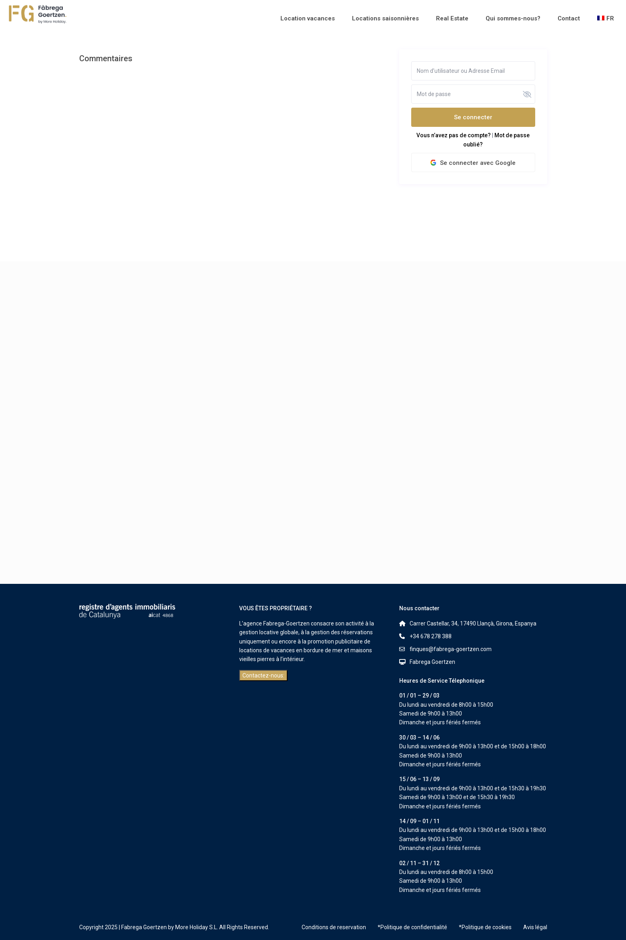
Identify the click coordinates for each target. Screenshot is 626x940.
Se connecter (473, 117)
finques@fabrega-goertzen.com (451, 649)
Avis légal (535, 927)
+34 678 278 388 (431, 636)
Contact (569, 18)
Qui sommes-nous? (513, 18)
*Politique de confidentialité (412, 927)
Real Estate (452, 18)
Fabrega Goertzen (432, 662)
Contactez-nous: (263, 675)
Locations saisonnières (385, 18)
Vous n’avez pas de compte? (453, 135)
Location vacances (307, 18)
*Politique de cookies (485, 927)
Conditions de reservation (334, 927)
